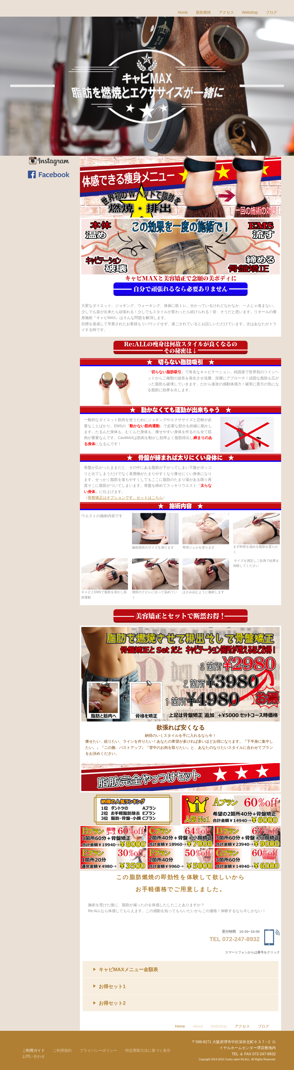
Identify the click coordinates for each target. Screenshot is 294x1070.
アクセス (226, 12)
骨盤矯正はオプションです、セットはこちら (125, 497)
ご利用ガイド (33, 1050)
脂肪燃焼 (203, 12)
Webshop (250, 12)
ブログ (271, 12)
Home (183, 12)
